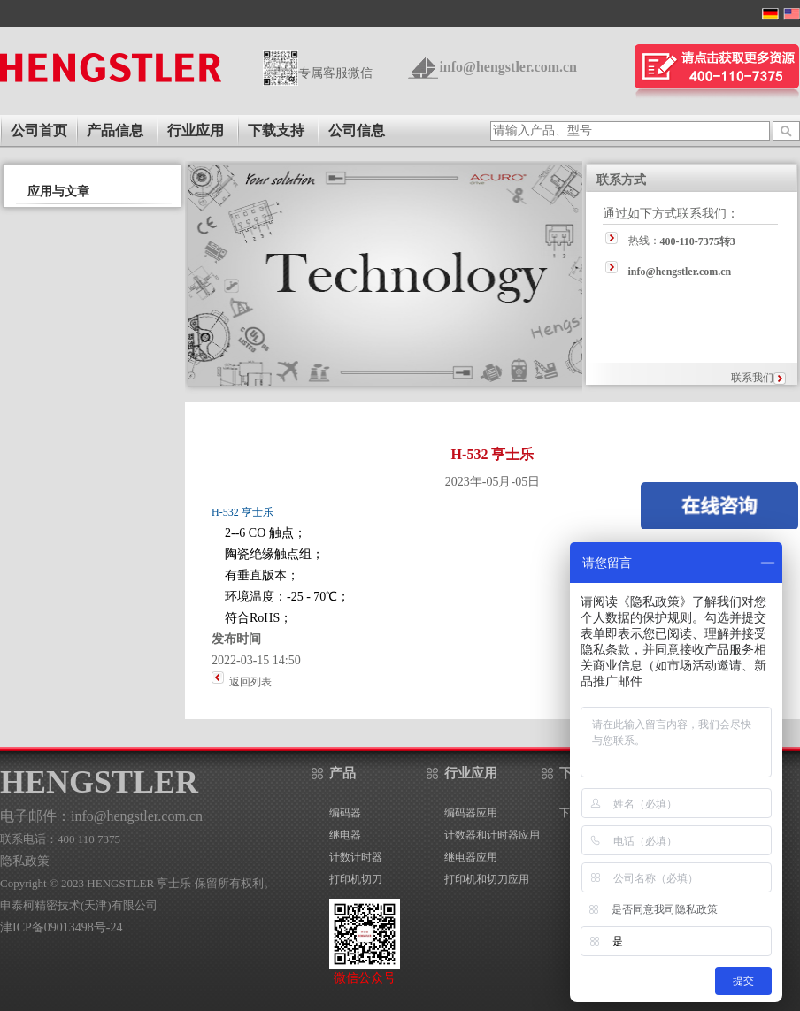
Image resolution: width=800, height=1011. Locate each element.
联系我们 (752, 377)
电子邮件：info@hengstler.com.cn (101, 815)
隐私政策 (25, 861)
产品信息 (115, 130)
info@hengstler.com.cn (508, 66)
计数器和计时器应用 (492, 835)
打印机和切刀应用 (486, 879)
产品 (342, 773)
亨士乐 (256, 512)
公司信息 (356, 130)
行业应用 (195, 130)
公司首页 (39, 130)
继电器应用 (470, 857)
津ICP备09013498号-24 (61, 927)
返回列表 (250, 682)
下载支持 (276, 130)
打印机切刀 (355, 879)
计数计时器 (355, 857)
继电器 (345, 835)
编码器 (345, 813)
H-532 (225, 512)
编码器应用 (470, 813)
